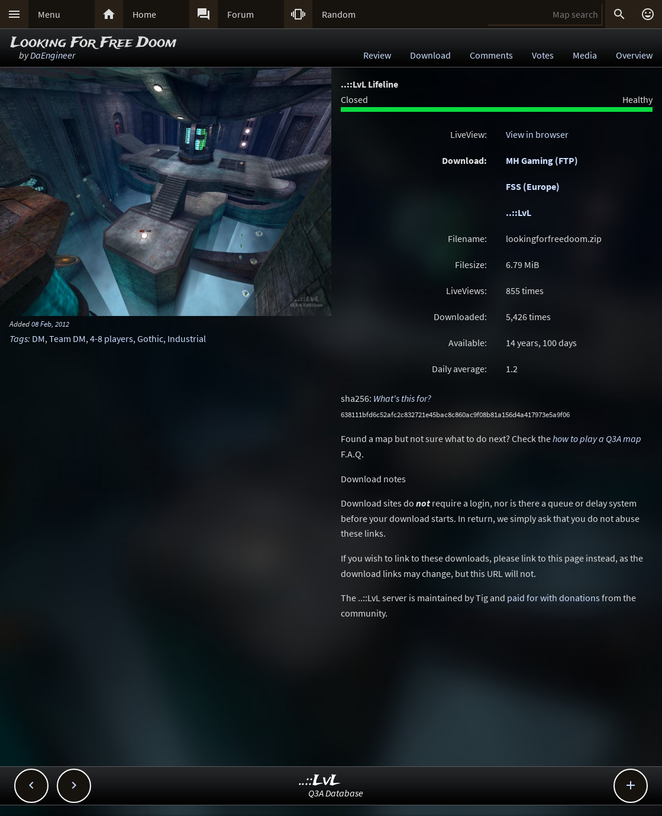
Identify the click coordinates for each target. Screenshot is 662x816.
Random (339, 14)
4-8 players (111, 338)
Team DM (67, 338)
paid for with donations (553, 598)
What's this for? (402, 398)
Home (144, 14)
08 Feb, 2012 (50, 323)
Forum (240, 14)
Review (377, 55)
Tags (18, 338)
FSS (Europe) (533, 186)
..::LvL (518, 212)
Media (585, 55)
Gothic (150, 338)
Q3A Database (335, 793)
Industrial (186, 338)
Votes (543, 55)
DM (38, 338)
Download (430, 55)
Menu (49, 14)
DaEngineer (52, 55)
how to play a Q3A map (597, 438)
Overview (634, 55)
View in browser (537, 134)
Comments (491, 55)
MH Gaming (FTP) (542, 160)
